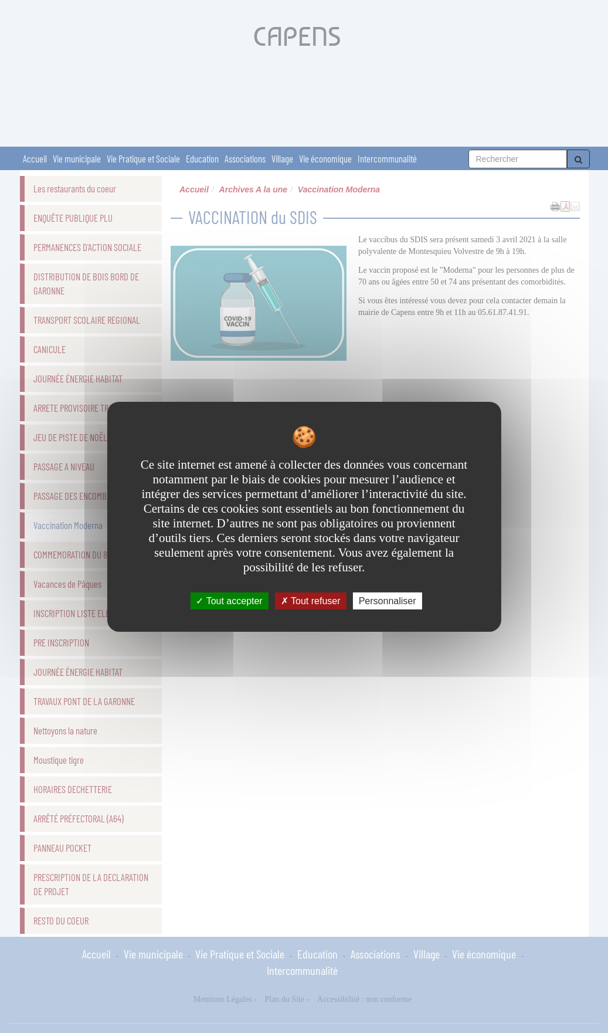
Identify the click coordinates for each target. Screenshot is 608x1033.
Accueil (35, 158)
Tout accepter (229, 600)
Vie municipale (77, 158)
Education (202, 158)
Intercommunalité (387, 158)
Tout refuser (311, 600)
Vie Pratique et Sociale (143, 158)
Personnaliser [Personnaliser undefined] (387, 600)
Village (282, 158)
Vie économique (325, 158)
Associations (245, 158)
